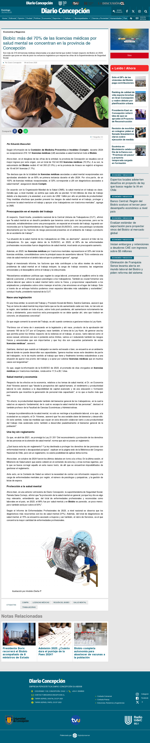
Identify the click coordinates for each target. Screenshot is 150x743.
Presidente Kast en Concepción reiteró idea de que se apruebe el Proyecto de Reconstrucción (123, 116)
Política (37, 18)
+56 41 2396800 (78, 691)
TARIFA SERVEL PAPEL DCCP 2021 (48, 702)
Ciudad (29, 18)
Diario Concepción (14, 63)
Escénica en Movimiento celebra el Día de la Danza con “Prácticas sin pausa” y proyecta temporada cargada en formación (123, 154)
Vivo (129, 55)
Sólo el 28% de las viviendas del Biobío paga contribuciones (123, 80)
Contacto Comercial (104, 696)
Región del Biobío (61, 602)
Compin (25, 602)
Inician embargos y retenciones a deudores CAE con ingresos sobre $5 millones (129, 248)
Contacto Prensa (103, 700)
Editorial (12, 18)
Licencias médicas (41, 602)
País (125, 18)
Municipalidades (81, 18)
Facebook (142, 698)
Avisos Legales (117, 11)
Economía (46, 18)
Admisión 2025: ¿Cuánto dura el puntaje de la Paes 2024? (54, 651)
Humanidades (116, 18)
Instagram (142, 694)
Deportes (57, 18)
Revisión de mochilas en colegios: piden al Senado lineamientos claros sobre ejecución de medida (123, 134)
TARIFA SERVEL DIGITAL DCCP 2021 (49, 699)
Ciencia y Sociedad (100, 18)
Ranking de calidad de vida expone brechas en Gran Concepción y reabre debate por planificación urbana (123, 98)
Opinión (21, 18)
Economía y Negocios (122, 175)
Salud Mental (80, 602)
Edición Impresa (141, 18)
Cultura (67, 18)
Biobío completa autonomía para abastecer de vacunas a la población (89, 653)
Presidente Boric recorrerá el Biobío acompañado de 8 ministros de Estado (16, 653)
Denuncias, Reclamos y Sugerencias (110, 703)
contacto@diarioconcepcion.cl (50, 695)
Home (4, 18)
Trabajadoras (29, 607)
